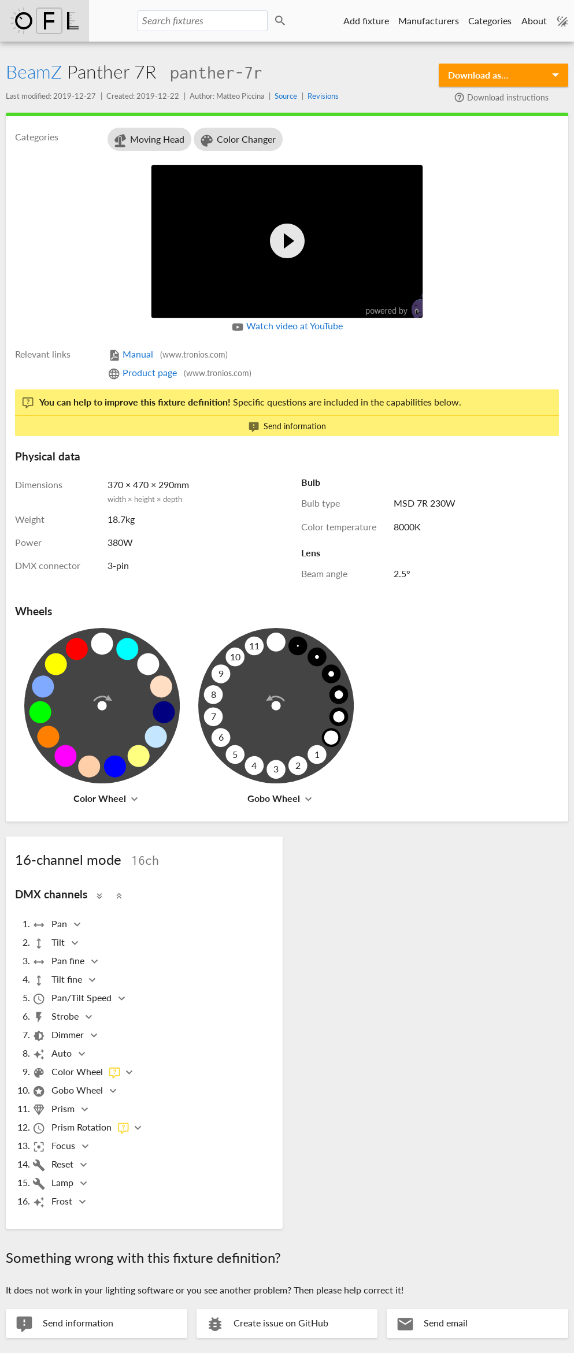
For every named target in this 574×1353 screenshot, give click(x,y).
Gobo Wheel (273, 798)
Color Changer (237, 140)
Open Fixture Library (44, 21)
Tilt (49, 943)
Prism (54, 1109)
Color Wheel (99, 798)
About (534, 20)
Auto (52, 1054)
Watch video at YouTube (287, 327)
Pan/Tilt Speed (72, 998)
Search (282, 21)
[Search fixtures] (202, 20)
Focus (54, 1146)
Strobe (56, 1017)
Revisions (323, 96)
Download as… (478, 74)
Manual (168, 353)
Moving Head (148, 140)
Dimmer (59, 1035)
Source (286, 96)
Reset (53, 1165)
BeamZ (34, 71)
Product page (179, 372)
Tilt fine (58, 980)
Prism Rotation (80, 1128)
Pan (50, 924)
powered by (399, 306)
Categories (490, 20)
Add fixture (366, 20)
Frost (53, 1202)
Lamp (53, 1183)
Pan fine (59, 961)
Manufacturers (428, 20)
